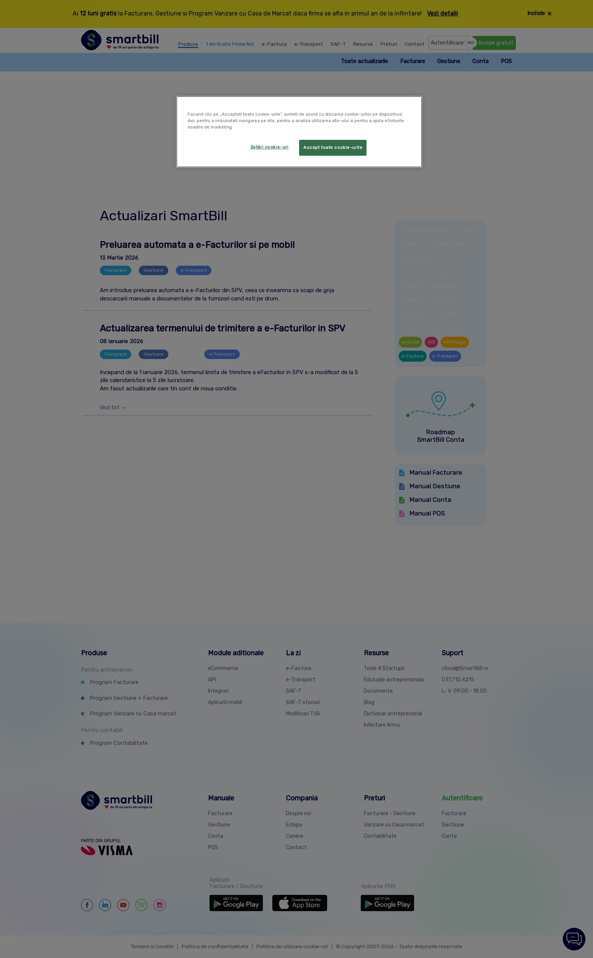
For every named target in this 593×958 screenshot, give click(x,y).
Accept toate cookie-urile (332, 147)
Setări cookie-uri (269, 147)
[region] (299, 131)
